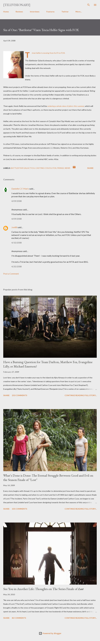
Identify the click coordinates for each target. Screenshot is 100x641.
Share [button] (90, 168)
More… (79, 11)
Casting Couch (44, 168)
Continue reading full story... (81, 395)
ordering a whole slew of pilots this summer (65, 106)
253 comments (19, 395)
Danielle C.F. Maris (20, 188)
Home (6, 11)
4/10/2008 (16, 242)
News (67, 168)
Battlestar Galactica (23, 168)
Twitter (65, 11)
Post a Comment (11, 273)
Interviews (34, 11)
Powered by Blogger (50, 633)
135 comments (19, 509)
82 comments (19, 618)
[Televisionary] (16, 5)
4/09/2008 (16, 201)
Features (50, 11)
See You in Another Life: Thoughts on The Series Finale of (43, 589)
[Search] (88, 5)
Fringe (60, 168)
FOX (54, 168)
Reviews (19, 11)
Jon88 (14, 227)
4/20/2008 (16, 266)
